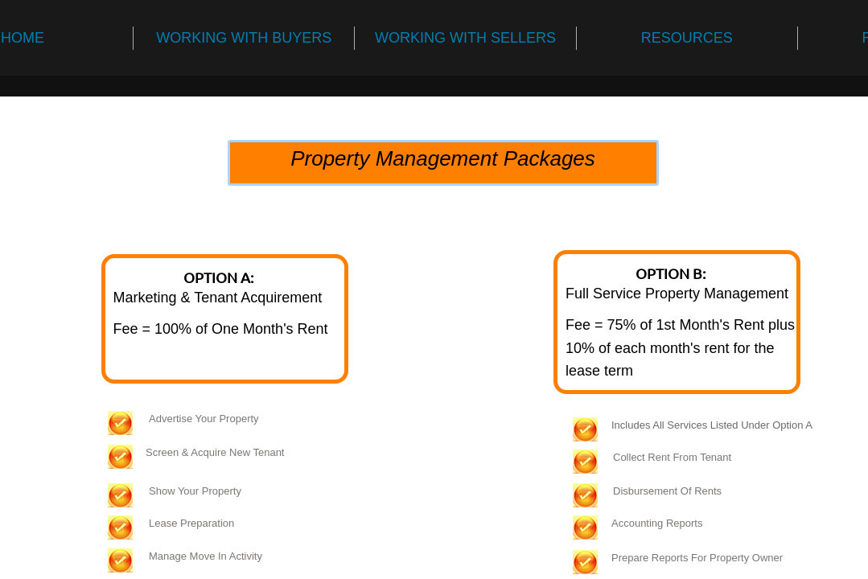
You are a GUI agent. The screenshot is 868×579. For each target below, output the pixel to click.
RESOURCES (687, 38)
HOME (22, 38)
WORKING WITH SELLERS (465, 38)
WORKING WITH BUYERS (243, 38)
